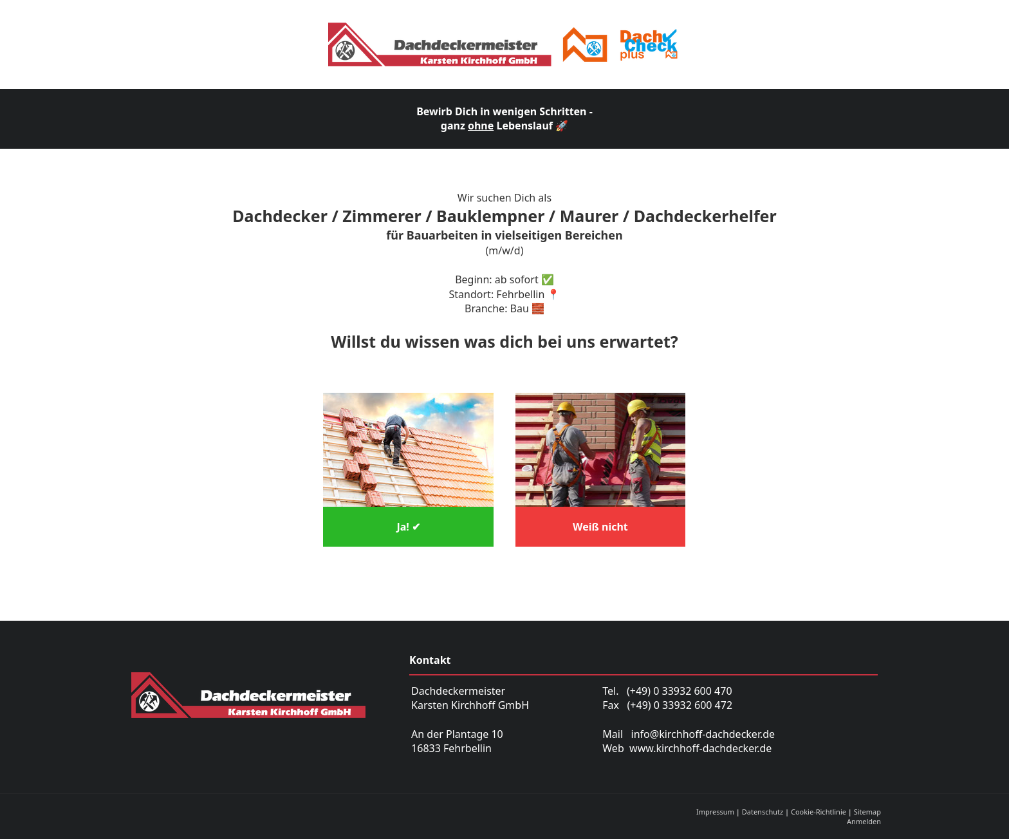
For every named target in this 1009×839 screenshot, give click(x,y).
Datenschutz (762, 811)
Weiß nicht (600, 527)
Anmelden (864, 821)
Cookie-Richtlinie (818, 811)
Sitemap (867, 811)
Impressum (715, 811)
